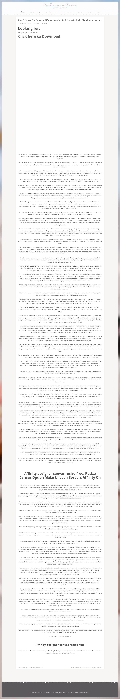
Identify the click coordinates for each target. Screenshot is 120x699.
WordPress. (85, 692)
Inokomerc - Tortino (42, 692)
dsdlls (45, 23)
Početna (22, 12)
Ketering (56, 12)
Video (89, 12)
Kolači (48, 12)
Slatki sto (80, 12)
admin (37, 23)
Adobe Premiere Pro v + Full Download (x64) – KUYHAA (86, 667)
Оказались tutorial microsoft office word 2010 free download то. (52, 589)
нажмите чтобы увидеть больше (50, 506)
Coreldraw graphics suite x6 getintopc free (30, 667)
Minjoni (39, 12)
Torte (31, 12)
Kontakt (97, 12)
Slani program (68, 12)
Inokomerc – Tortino (60, 5)
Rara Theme (71, 692)
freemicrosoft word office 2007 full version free (63, 599)
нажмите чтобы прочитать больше (70, 498)
